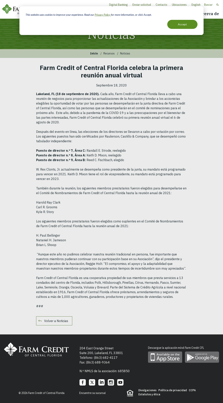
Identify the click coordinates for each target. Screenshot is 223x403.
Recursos (109, 53)
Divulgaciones (147, 390)
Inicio (94, 53)
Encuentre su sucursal (92, 393)
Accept (182, 24)
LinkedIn (101, 382)
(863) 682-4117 (106, 358)
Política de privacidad (172, 390)
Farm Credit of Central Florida (36, 349)
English (196, 4)
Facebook (83, 382)
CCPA (192, 390)
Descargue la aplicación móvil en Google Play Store (202, 357)
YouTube (120, 382)
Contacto (161, 4)
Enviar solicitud (142, 4)
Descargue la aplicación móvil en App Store (165, 357)
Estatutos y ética (149, 394)
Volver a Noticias (56, 321)
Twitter (92, 382)
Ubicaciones (179, 4)
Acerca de (209, 13)
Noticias (125, 53)
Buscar (208, 4)
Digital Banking (118, 4)
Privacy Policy (103, 14)
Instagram (111, 382)
